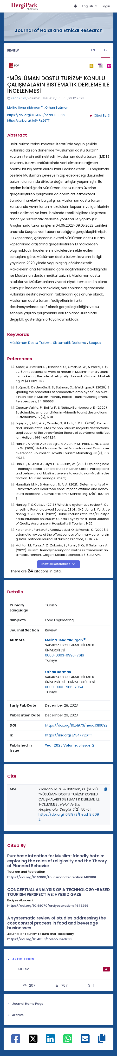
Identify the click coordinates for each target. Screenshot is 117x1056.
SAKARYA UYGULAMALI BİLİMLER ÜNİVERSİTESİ (69, 648)
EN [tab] (93, 50)
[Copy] (105, 789)
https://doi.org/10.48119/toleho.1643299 (39, 939)
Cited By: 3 (102, 115)
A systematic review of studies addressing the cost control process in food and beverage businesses (56, 923)
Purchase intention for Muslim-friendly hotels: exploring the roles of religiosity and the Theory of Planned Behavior (57, 861)
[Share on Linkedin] (50, 1041)
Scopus (95, 342)
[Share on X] (33, 1038)
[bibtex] (91, 65)
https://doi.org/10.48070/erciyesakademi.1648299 (47, 905)
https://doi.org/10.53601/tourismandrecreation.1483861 (51, 877)
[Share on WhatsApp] (67, 1041)
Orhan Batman (56, 107)
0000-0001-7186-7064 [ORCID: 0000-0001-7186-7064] (64, 687)
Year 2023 (18, 98)
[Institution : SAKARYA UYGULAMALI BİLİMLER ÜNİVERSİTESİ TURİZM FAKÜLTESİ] (76, 680)
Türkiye (51, 660)
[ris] (100, 65)
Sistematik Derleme (69, 342)
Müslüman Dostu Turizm (30, 342)
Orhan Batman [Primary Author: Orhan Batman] (58, 671)
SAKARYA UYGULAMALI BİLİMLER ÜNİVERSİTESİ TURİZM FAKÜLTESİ (70, 679)
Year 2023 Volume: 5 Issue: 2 (69, 745)
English (88, 6)
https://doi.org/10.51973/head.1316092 (36, 115)
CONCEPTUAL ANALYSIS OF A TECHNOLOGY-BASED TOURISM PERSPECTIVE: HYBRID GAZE (58, 892)
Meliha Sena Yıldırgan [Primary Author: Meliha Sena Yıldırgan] (65, 640)
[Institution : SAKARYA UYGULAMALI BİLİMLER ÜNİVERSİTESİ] (76, 648)
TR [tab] (105, 50)
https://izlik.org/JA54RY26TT (28, 120)
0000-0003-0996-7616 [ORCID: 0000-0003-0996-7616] (64, 655)
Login (106, 6)
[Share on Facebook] (15, 1041)
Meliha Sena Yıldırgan (25, 107)
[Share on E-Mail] (85, 1041)
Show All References (56, 564)
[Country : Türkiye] (51, 660)
